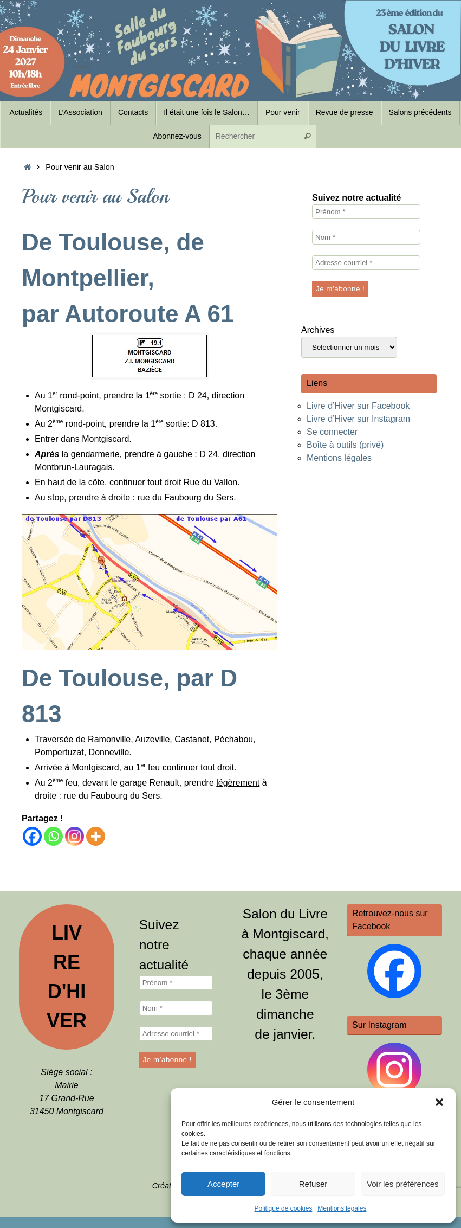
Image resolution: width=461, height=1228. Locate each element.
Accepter (223, 1183)
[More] (95, 836)
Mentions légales (341, 1208)
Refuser (313, 1183)
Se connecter (332, 431)
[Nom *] (366, 237)
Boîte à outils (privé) (345, 444)
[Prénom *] (366, 211)
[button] (439, 1102)
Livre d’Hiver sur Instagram (358, 418)
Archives (317, 330)
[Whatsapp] (53, 836)
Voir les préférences (403, 1183)
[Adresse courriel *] (366, 262)
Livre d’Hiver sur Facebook (358, 405)
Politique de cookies (284, 1208)
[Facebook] (32, 836)
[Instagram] (74, 836)
